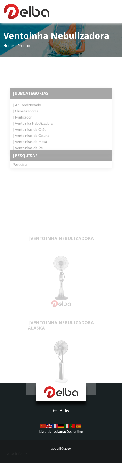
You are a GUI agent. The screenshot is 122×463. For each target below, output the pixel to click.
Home (8, 45)
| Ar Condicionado (27, 108)
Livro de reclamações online (61, 431)
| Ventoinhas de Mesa (30, 145)
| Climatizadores (25, 114)
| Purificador (22, 120)
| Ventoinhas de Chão (29, 133)
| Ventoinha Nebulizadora (33, 126)
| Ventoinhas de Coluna (31, 139)
